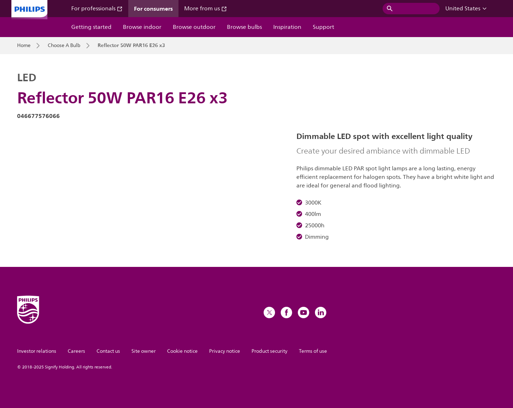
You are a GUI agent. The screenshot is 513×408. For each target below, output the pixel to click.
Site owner (143, 351)
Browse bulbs (244, 27)
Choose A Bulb (64, 45)
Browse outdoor (194, 27)
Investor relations (36, 351)
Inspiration (287, 27)
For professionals (97, 8)
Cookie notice (182, 351)
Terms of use (313, 351)
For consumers (153, 8)
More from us (205, 8)
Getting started (91, 27)
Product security (269, 351)
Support (323, 27)
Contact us (108, 351)
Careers (76, 351)
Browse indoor (142, 27)
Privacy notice (224, 351)
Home (24, 45)
